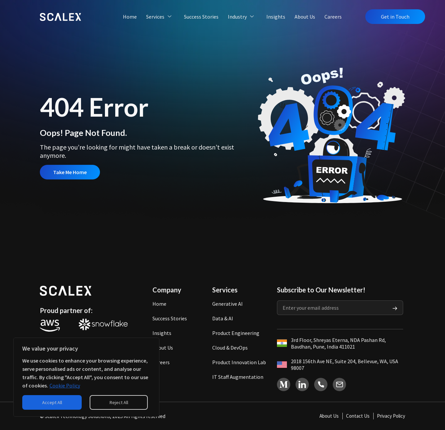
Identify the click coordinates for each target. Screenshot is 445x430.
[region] (86, 377)
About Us (305, 16)
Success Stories (201, 16)
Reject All (119, 402)
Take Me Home (70, 172)
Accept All (52, 402)
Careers (333, 16)
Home (130, 16)
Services (159, 16)
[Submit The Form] (395, 307)
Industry (241, 16)
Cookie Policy (64, 385)
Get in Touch (395, 16)
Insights (275, 16)
